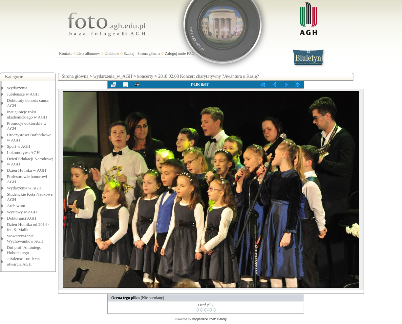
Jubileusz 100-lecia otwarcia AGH (23, 261)
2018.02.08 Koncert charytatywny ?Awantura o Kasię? (208, 76)
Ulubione (111, 53)
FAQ (191, 53)
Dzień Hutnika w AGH (26, 170)
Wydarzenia (17, 87)
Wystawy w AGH (22, 211)
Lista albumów (88, 53)
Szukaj (129, 53)
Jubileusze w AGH (23, 94)
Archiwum (16, 205)
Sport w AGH (19, 146)
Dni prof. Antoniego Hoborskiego (24, 250)
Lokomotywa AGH (23, 152)
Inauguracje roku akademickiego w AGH (27, 114)
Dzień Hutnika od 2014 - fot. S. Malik (28, 227)
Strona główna (149, 53)
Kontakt (65, 53)
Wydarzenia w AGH (24, 187)
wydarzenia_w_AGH (112, 76)
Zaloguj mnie (175, 53)
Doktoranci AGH (21, 218)
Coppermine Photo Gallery (209, 319)
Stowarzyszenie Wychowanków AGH (25, 238)
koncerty (145, 76)
